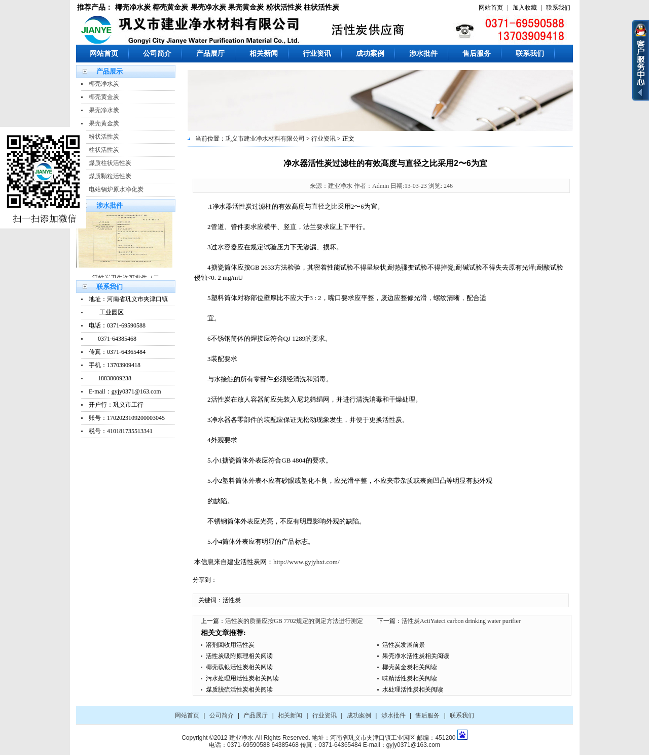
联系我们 (558, 7)
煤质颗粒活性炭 (110, 176)
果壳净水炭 (208, 7)
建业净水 (241, 737)
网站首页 (491, 7)
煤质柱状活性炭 (110, 163)
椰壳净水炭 (133, 7)
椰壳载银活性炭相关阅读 (239, 667)
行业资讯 (317, 53)
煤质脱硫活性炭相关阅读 (239, 689)
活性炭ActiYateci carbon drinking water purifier (461, 621)
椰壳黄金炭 (170, 7)
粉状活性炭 (284, 7)
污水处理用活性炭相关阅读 (242, 678)
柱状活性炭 (321, 7)
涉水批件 (423, 53)
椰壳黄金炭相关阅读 (409, 667)
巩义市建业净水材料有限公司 (265, 138)
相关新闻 (263, 53)
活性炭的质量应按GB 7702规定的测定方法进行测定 (294, 621)
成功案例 (370, 53)
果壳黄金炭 (246, 7)
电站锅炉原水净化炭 (116, 189)
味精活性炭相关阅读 (409, 678)
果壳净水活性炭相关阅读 (415, 656)
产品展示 (109, 71)
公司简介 (157, 53)
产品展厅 (210, 53)
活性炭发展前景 (403, 644)
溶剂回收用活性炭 (230, 644)
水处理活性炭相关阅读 (412, 689)
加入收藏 (525, 7)
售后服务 (476, 53)
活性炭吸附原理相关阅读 (239, 656)
